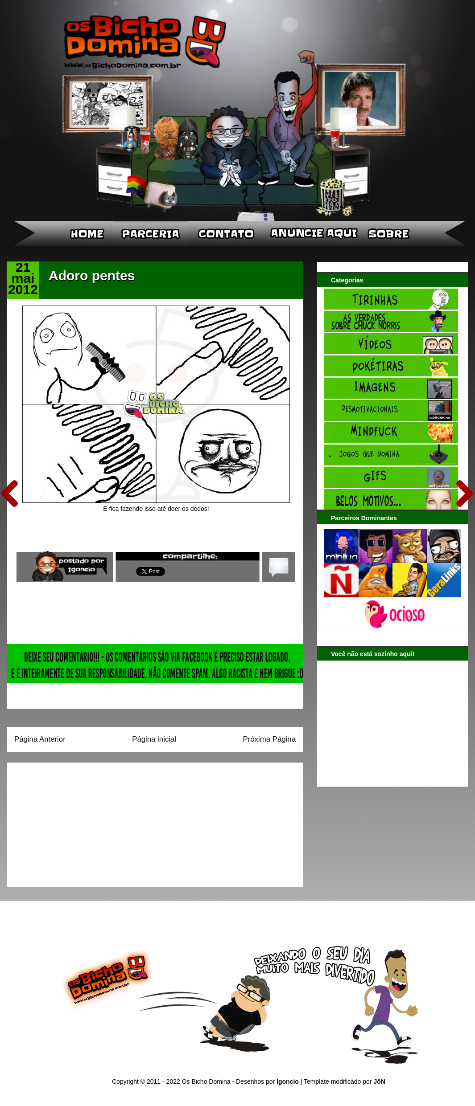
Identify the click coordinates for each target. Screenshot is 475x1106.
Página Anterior (40, 739)
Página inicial (154, 739)
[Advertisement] (70, 821)
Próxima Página (269, 739)
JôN (379, 1081)
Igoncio (288, 1081)
